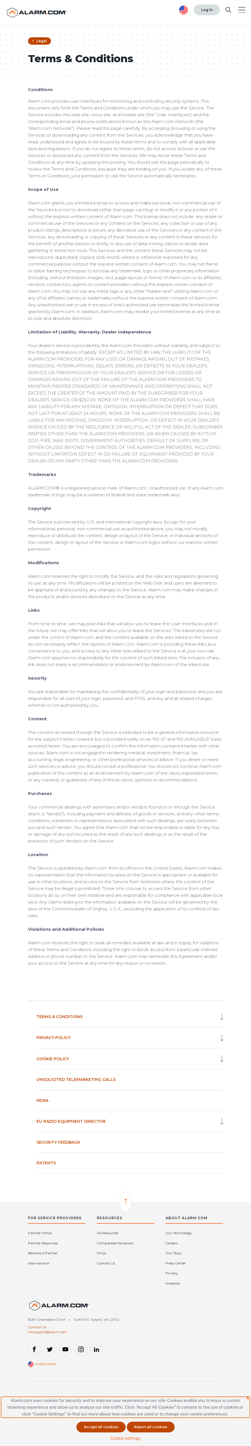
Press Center (176, 1263)
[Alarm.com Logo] (37, 12)
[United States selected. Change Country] (183, 10)
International (38, 1263)
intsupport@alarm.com (47, 1332)
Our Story (174, 1253)
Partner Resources (43, 1243)
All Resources (107, 1233)
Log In (207, 10)
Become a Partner (43, 1253)
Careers (172, 1243)
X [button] (247, 1397)
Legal (39, 41)
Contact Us (106, 1263)
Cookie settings (125, 1438)
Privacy (172, 1273)
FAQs (101, 1253)
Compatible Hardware (115, 1243)
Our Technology (179, 1233)
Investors (173, 1283)
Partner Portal (40, 1233)
